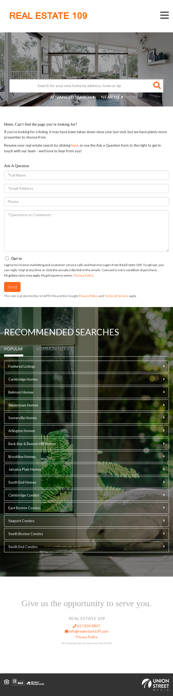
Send (12, 286)
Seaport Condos (21, 521)
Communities (51, 349)
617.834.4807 (86, 626)
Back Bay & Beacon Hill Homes (32, 444)
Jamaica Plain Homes (24, 469)
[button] (157, 85)
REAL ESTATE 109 (48, 16)
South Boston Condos (25, 534)
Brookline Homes (21, 456)
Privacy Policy (83, 275)
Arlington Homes (21, 431)
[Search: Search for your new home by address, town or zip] (79, 85)
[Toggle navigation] (164, 16)
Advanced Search (71, 96)
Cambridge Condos (23, 495)
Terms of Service (116, 296)
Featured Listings (21, 366)
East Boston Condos (24, 508)
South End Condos (23, 547)
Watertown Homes (23, 405)
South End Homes (22, 482)
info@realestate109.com (86, 631)
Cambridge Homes (23, 379)
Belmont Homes (21, 392)
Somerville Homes (22, 418)
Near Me (110, 96)
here (74, 145)
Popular (13, 349)
